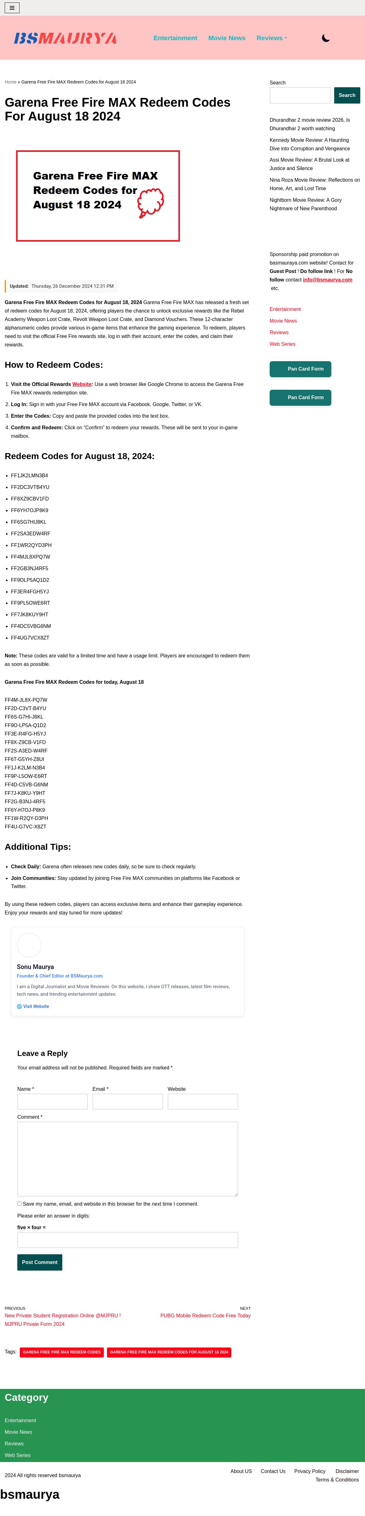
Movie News (227, 37)
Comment (29, 1121)
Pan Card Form (300, 370)
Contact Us (272, 1500)
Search (278, 82)
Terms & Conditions (337, 1508)
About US (240, 1500)
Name (25, 1094)
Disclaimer (347, 1500)
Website (82, 385)
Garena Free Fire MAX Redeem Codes (62, 1357)
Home (10, 81)
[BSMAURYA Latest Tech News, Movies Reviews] (65, 39)
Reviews (279, 333)
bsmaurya (70, 1504)
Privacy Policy (310, 1500)
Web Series (282, 345)
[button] (286, 37)
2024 (10, 1504)
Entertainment (176, 37)
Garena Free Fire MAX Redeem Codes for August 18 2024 (170, 1357)
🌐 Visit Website (34, 1010)
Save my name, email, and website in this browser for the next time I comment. (110, 1209)
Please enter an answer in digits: (53, 1221)
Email (101, 1094)
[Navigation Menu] (12, 8)
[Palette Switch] (327, 38)
